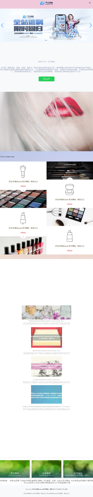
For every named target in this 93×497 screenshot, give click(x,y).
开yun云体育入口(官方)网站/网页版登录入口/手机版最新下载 (47, 483)
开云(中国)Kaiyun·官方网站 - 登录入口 (46, 79)
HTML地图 (64, 489)
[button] (90, 25)
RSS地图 (58, 489)
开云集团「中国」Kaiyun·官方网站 (56, 481)
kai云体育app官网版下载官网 (82, 481)
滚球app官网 (14, 481)
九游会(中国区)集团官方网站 (31, 481)
